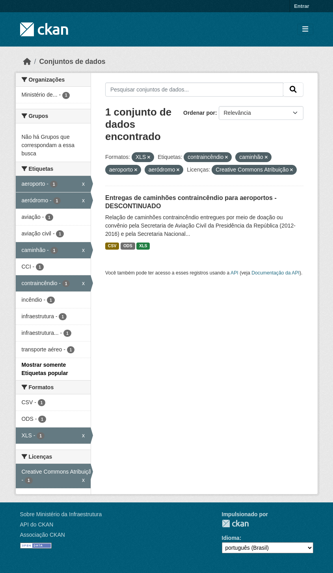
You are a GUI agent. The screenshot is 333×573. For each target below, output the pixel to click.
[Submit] (293, 89)
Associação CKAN (42, 535)
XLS (143, 245)
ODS (127, 245)
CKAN (235, 523)
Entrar (301, 6)
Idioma (231, 538)
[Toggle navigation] (305, 29)
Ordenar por (199, 113)
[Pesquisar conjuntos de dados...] (194, 89)
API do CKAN (37, 524)
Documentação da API (275, 273)
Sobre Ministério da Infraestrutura (61, 514)
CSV (112, 245)
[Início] (27, 61)
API (234, 273)
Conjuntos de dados (72, 61)
